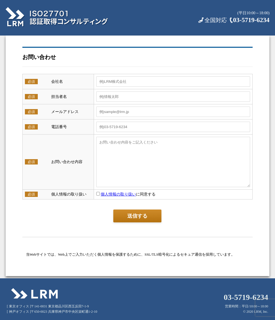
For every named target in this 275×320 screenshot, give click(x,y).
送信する (137, 216)
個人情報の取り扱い (116, 194)
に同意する (124, 194)
